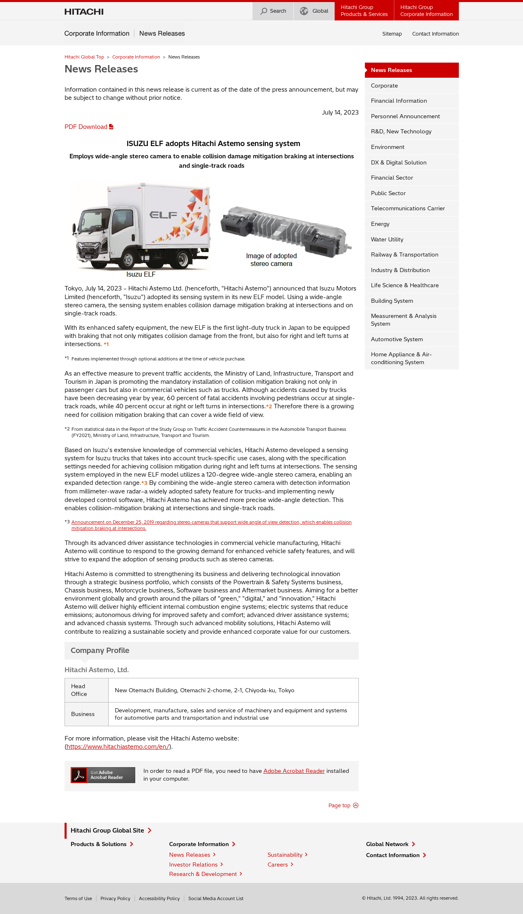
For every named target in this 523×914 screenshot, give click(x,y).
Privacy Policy (115, 898)
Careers (278, 864)
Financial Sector (392, 177)
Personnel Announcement (405, 116)
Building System (392, 300)
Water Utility (387, 239)
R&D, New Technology (401, 131)
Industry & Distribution (400, 270)
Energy (380, 224)
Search (272, 11)
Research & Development (203, 874)
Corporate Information (136, 57)
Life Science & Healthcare (405, 285)
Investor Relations (193, 864)
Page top (340, 805)
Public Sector (388, 193)
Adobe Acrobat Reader (294, 771)
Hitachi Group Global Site (107, 830)
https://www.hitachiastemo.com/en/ (118, 746)
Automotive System (397, 339)
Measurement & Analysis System (404, 320)
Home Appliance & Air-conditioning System (401, 358)
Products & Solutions (99, 844)
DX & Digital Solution (399, 162)
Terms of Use (78, 898)
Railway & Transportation (404, 254)
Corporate (384, 85)
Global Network (387, 844)
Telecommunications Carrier (408, 208)
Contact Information (435, 34)
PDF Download (86, 127)
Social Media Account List (216, 898)
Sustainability (285, 854)
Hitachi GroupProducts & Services (364, 10)
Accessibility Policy (159, 898)
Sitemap (392, 34)
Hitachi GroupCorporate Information (426, 10)
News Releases (101, 69)
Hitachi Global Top (84, 57)
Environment (388, 147)
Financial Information (399, 100)
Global (314, 11)
